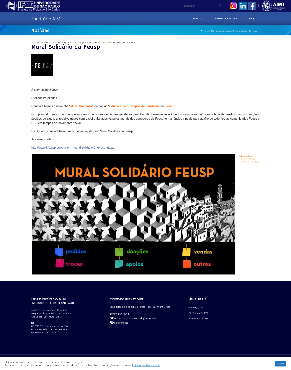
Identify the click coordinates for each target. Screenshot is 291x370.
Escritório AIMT (47, 18)
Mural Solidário (252, 161)
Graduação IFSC (196, 307)
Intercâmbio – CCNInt (199, 318)
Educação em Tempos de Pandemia (248, 157)
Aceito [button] (280, 363)
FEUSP (241, 161)
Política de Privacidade (146, 365)
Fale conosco (121, 322)
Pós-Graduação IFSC (198, 312)
